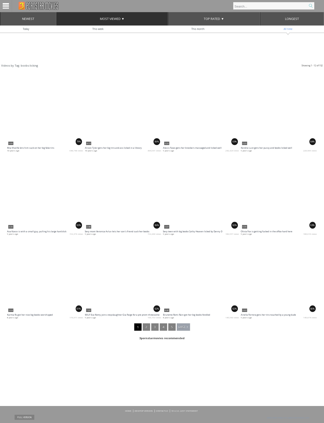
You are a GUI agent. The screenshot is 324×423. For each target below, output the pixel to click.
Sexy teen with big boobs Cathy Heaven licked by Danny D (192, 231)
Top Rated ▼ (214, 19)
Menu (6, 6)
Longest (292, 19)
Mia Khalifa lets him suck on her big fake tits (30, 147)
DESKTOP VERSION (144, 410)
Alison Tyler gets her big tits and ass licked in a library (113, 147)
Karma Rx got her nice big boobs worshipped (30, 314)
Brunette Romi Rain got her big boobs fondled (186, 314)
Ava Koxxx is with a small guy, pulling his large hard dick (36, 231)
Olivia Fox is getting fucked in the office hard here (266, 231)
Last (182, 327)
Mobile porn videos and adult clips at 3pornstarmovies (38, 6)
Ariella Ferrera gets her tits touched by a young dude (268, 314)
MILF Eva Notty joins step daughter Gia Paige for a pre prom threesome (122, 314)
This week (98, 29)
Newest (28, 19)
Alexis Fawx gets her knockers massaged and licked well (192, 147)
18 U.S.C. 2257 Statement (184, 410)
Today (26, 29)
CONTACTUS (162, 410)
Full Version (24, 417)
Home (128, 410)
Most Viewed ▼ (112, 19)
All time (288, 29)
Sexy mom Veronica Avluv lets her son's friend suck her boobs (117, 231)
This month (198, 29)
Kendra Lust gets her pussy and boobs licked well (266, 147)
